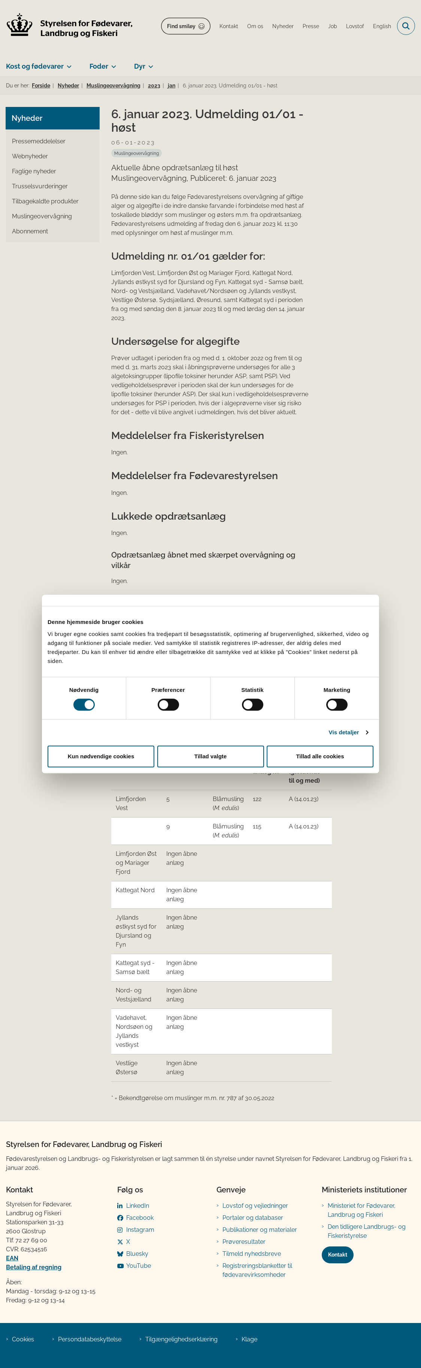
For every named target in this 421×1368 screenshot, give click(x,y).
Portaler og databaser (252, 1217)
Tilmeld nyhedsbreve (251, 1253)
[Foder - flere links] (112, 63)
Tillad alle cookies (320, 756)
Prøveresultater (244, 1241)
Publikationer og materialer (259, 1229)
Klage (249, 1339)
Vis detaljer (344, 732)
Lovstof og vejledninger (255, 1205)
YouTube (138, 1265)
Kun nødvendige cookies (101, 756)
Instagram (140, 1229)
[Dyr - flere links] (149, 63)
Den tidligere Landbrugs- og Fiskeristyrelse (367, 1231)
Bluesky (137, 1253)
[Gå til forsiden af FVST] (66, 26)
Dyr (139, 66)
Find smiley (181, 26)
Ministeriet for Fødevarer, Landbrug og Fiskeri (362, 1210)
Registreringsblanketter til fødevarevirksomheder (257, 1270)
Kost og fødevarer (35, 66)
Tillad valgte (210, 756)
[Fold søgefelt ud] (406, 26)
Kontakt (337, 1255)
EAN (12, 1258)
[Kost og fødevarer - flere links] (68, 63)
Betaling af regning (33, 1267)
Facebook (140, 1217)
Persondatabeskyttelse (89, 1339)
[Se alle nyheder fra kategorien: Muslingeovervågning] (136, 153)
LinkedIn (137, 1205)
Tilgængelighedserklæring (181, 1339)
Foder (99, 66)
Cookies (23, 1339)
